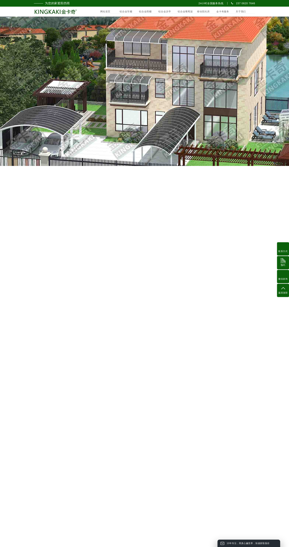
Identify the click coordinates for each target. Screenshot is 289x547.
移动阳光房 (203, 11)
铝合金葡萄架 (185, 11)
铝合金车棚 (126, 11)
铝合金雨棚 (145, 11)
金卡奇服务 (222, 11)
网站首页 (105, 11)
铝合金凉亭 (164, 11)
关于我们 (241, 11)
